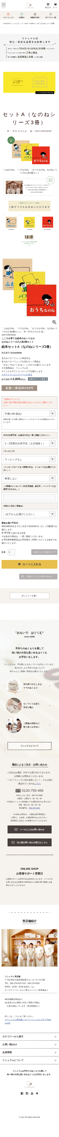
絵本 (26, 23)
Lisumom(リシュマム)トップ (13, 23)
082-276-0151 (34, 808)
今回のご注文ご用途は (13, 506)
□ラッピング (9, 451)
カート (55, 7)
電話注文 (48, 7)
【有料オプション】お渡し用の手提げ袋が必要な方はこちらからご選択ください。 (27, 402)
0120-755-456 (32, 790)
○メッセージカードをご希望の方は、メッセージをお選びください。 (29, 469)
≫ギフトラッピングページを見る (17, 374)
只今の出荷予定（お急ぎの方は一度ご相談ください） (27, 435)
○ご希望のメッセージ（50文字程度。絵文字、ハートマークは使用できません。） (29, 487)
